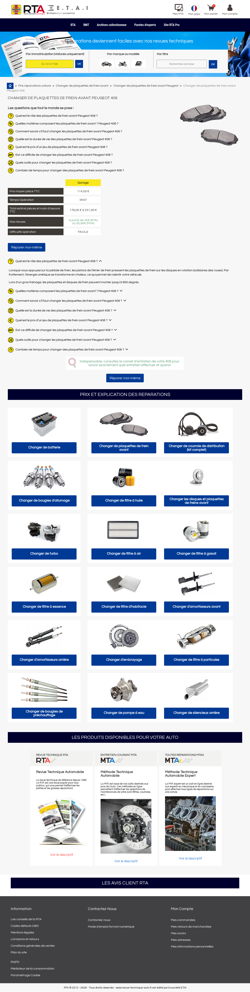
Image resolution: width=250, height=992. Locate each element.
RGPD (15, 962)
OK (213, 64)
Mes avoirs (178, 933)
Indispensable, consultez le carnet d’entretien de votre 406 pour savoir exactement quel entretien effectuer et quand (129, 363)
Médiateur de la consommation (32, 968)
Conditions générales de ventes (33, 945)
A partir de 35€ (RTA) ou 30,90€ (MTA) (83, 222)
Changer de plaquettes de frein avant (82, 85)
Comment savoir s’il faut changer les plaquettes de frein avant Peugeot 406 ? (68, 131)
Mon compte (182, 909)
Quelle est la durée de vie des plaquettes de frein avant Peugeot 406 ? (63, 139)
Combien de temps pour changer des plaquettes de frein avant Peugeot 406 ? (69, 170)
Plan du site (19, 952)
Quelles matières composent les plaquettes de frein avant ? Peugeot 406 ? (66, 123)
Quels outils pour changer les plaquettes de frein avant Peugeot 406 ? (63, 162)
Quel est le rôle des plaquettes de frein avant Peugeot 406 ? (56, 115)
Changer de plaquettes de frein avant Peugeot (145, 85)
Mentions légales (22, 932)
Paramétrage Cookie (25, 975)
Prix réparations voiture (34, 85)
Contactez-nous (99, 920)
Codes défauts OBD (25, 925)
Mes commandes (183, 920)
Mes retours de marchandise (191, 926)
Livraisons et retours (25, 939)
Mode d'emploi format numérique (111, 926)
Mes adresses (181, 939)
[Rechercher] (182, 64)
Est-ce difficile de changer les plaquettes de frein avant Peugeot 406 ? (64, 154)
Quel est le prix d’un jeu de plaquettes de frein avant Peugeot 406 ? (61, 147)
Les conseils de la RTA (26, 919)
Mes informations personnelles (192, 946)
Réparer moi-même (26, 247)
